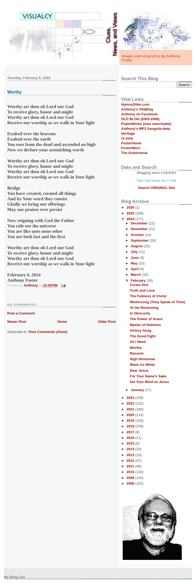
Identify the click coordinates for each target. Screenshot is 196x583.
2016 (130, 438)
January (138, 390)
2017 (130, 432)
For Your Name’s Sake (148, 376)
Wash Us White (142, 365)
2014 (130, 449)
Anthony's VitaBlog (137, 109)
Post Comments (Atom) (48, 332)
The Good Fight (142, 336)
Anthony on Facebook (139, 114)
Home (62, 322)
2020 (130, 415)
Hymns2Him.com (135, 104)
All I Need (138, 342)
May (135, 263)
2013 (130, 455)
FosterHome (131, 143)
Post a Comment (21, 313)
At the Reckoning (144, 308)
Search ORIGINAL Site (156, 188)
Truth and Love (142, 290)
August (137, 246)
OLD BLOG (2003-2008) (140, 119)
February (139, 280)
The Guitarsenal (134, 153)
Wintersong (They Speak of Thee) (157, 302)
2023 (130, 398)
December (139, 223)
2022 (130, 403)
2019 (130, 421)
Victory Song (140, 330)
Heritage (128, 133)
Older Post (107, 322)
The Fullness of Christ (148, 296)
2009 (130, 478)
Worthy (136, 348)
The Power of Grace (146, 319)
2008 (130, 483)
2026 (130, 207)
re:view (127, 138)
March (136, 275)
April (135, 269)
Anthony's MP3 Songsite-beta (145, 129)
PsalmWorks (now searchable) (146, 124)
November (140, 229)
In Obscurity (140, 313)
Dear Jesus (139, 371)
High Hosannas (142, 359)
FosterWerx (130, 148)
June (135, 258)
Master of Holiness (145, 325)
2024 (130, 219)
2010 (130, 472)
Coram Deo (139, 285)
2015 (130, 443)
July (135, 252)
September (140, 240)
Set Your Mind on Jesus (149, 382)
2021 (130, 409)
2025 (130, 213)
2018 (130, 426)
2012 (130, 461)
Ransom (136, 353)
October (138, 235)
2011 (130, 466)
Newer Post (16, 322)
